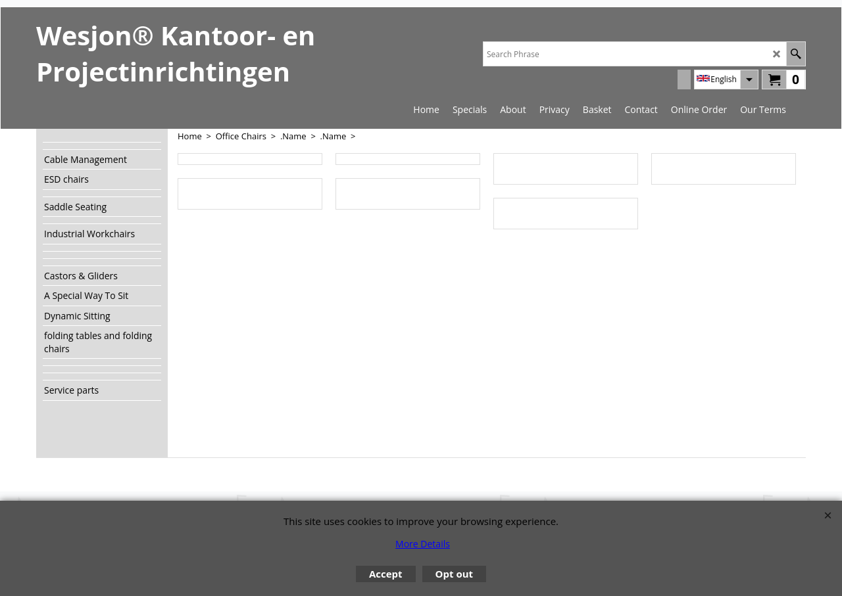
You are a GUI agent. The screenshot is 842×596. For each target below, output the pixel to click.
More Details (422, 544)
